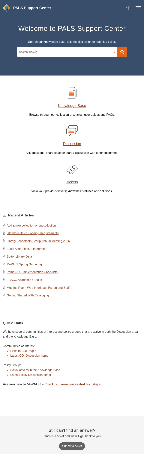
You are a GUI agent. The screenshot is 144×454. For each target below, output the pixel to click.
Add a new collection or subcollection (31, 225)
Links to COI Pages (23, 351)
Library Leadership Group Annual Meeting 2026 (38, 241)
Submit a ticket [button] (72, 446)
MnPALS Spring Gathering (24, 264)
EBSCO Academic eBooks (24, 279)
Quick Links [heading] (13, 323)
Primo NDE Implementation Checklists (32, 272)
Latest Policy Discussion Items (30, 374)
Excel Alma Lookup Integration (27, 248)
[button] (128, 8)
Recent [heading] (21, 215)
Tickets (72, 182)
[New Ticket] (72, 446)
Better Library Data (19, 256)
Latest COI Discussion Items (29, 355)
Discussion (72, 144)
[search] (64, 52)
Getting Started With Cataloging (28, 295)
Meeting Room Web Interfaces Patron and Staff (38, 287)
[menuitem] (128, 8)
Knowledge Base (72, 106)
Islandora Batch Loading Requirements (33, 233)
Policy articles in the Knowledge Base (35, 370)
